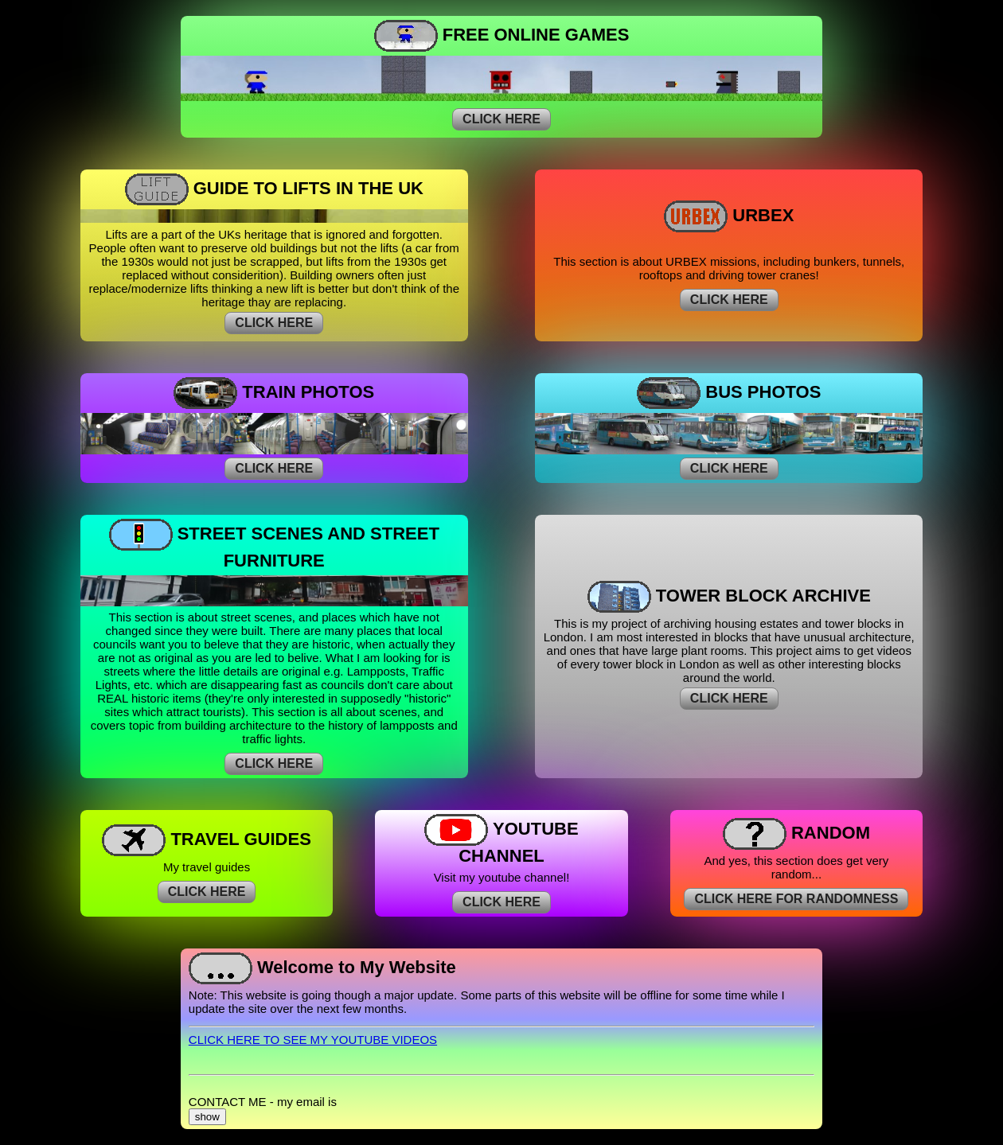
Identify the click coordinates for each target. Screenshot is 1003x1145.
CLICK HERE (501, 119)
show (207, 1117)
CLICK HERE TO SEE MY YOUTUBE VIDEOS (313, 1039)
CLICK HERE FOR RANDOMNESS (796, 898)
